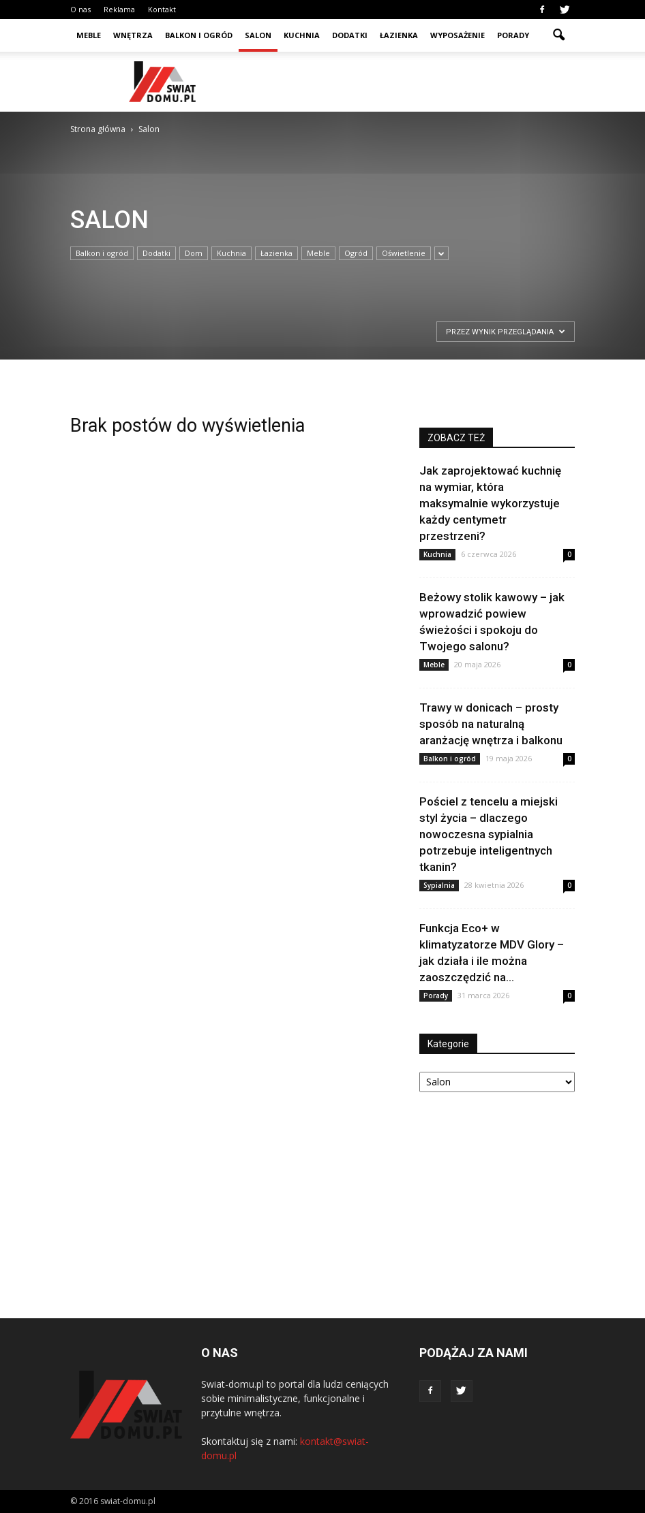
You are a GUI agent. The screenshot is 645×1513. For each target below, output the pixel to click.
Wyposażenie (457, 35)
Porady (513, 35)
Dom (193, 253)
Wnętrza (133, 35)
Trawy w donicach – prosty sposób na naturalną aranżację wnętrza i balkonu (490, 724)
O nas (80, 9)
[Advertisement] (414, 81)
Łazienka (399, 35)
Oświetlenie (403, 253)
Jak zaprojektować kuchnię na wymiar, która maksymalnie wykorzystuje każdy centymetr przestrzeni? (490, 503)
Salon (258, 35)
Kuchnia (302, 35)
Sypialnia (439, 885)
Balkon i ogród (198, 35)
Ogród (356, 253)
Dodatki (350, 35)
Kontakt (162, 9)
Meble (88, 35)
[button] (558, 35)
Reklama (119, 9)
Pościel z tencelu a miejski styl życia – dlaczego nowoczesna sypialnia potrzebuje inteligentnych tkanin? (488, 834)
